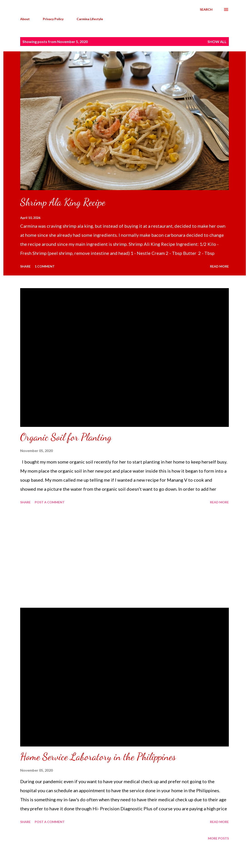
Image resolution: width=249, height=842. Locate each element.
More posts (218, 838)
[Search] (206, 9)
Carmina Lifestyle (90, 19)
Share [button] (25, 266)
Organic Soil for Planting (66, 437)
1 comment (45, 266)
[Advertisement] (124, 556)
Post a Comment (50, 502)
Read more (219, 266)
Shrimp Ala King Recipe (62, 202)
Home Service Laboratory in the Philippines (98, 757)
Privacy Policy (53, 19)
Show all (217, 41)
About (25, 19)
